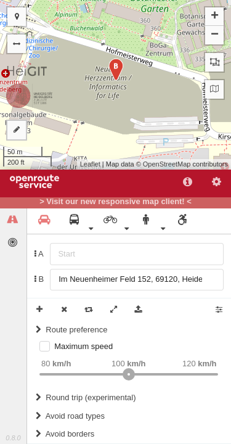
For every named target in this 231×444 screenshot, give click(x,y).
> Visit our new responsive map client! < (115, 201)
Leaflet (90, 164)
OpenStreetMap (167, 164)
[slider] (129, 374)
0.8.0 (13, 438)
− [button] (215, 35)
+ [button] (215, 16)
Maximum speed (83, 346)
